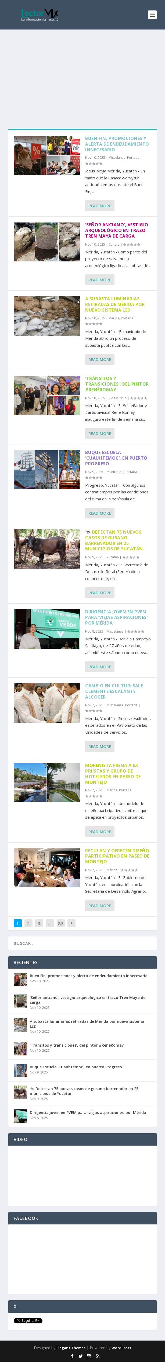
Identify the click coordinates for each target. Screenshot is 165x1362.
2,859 (61, 927)
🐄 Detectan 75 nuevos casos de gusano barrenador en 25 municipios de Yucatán (114, 540)
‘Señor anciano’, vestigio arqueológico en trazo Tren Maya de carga (116, 230)
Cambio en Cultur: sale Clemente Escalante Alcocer (114, 691)
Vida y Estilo (118, 398)
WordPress (121, 1347)
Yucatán (113, 557)
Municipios (115, 472)
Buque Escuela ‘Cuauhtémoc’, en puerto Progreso (116, 458)
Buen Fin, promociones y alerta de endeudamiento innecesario (117, 144)
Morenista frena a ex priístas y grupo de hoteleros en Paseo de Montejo (113, 773)
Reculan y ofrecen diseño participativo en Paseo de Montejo (117, 856)
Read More (99, 205)
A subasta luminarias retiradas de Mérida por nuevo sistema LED (115, 304)
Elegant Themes (70, 1347)
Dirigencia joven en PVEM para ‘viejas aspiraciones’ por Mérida (116, 617)
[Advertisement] (82, 69)
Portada (133, 157)
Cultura (114, 244)
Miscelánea (117, 157)
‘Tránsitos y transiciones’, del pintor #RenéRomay (117, 384)
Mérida (114, 318)
